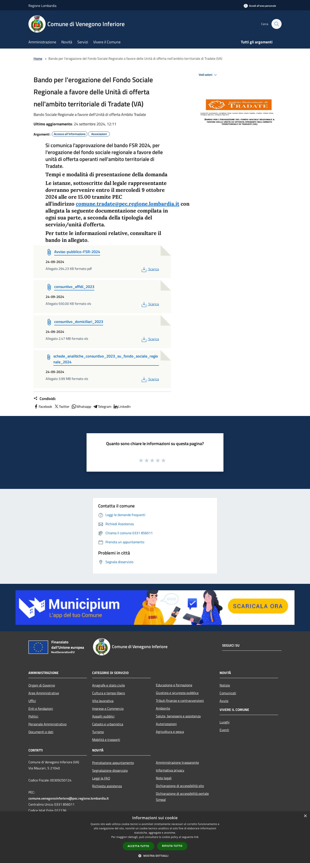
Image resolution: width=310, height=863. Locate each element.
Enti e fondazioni (40, 708)
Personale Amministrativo (47, 724)
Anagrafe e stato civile (108, 685)
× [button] (305, 816)
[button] (155, 856)
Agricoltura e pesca (170, 731)
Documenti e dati (40, 731)
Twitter (62, 406)
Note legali (164, 778)
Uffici (32, 700)
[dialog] (155, 837)
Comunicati (228, 693)
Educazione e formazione (174, 685)
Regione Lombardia (42, 5)
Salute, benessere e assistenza (178, 716)
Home (38, 58)
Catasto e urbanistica (107, 724)
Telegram (102, 406)
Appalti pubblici (103, 716)
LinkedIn (122, 406)
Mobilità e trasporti (106, 739)
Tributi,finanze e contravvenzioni (180, 700)
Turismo (98, 731)
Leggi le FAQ (101, 778)
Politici (33, 716)
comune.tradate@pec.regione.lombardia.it (127, 203)
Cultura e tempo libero (108, 693)
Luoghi (224, 722)
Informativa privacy (170, 770)
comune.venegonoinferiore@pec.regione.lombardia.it (68, 798)
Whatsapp (81, 406)
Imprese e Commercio (108, 708)
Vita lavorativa (102, 700)
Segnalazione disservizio (110, 770)
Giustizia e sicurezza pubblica (177, 692)
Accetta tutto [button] (138, 846)
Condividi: (45, 399)
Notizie (225, 685)
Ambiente (163, 708)
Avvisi (224, 700)
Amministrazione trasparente (177, 762)
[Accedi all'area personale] (260, 6)
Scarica (150, 269)
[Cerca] (276, 24)
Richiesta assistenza (107, 786)
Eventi (224, 729)
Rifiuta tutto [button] (172, 846)
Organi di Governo (41, 685)
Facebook (43, 406)
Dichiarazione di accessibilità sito (180, 785)
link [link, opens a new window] (196, 837)
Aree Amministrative (43, 693)
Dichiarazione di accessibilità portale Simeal (182, 796)
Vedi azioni (208, 74)
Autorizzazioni (166, 723)
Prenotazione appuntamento (113, 762)
